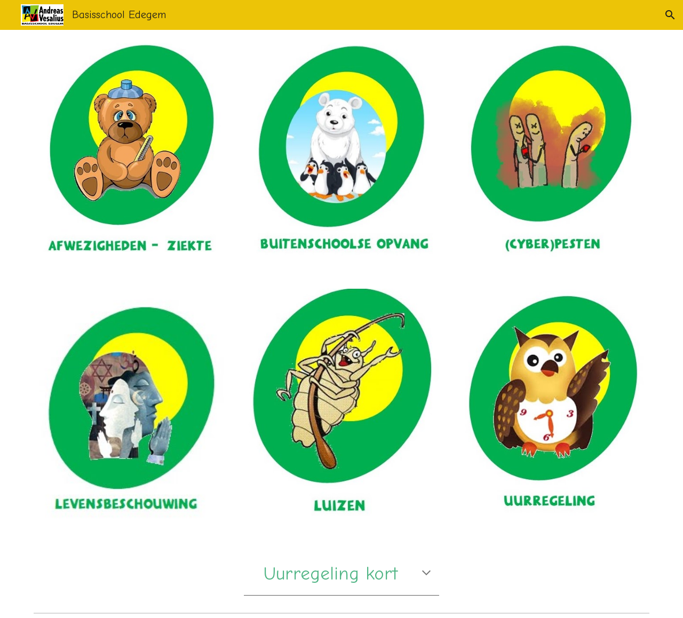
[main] (341, 573)
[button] (670, 15)
